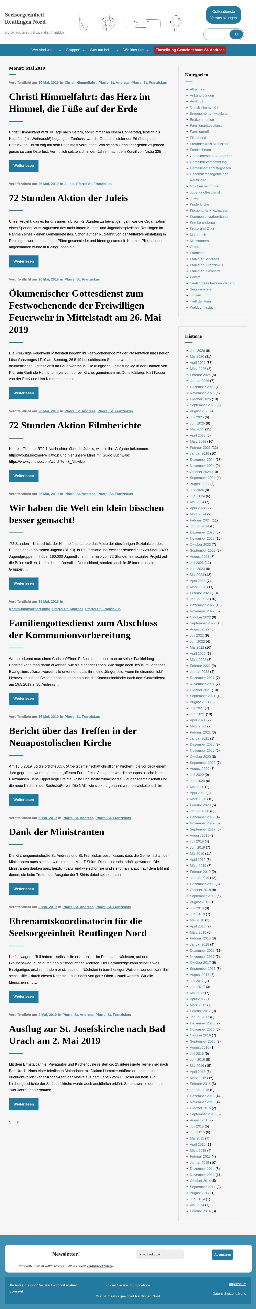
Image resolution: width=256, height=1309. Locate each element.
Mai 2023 (197, 575)
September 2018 (203, 896)
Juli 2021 (197, 708)
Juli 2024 (197, 490)
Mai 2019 (197, 854)
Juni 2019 (197, 847)
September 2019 (203, 829)
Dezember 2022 (202, 605)
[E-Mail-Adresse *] (159, 1254)
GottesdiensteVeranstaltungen (223, 15)
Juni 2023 (197, 569)
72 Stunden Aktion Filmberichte (75, 425)
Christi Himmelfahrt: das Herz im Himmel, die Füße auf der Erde (79, 102)
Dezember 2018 (202, 884)
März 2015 (198, 1151)
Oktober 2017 (200, 963)
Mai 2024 (197, 502)
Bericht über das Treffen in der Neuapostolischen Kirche (72, 736)
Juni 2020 (197, 781)
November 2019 (202, 823)
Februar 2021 (200, 732)
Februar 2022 (200, 666)
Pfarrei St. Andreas (114, 83)
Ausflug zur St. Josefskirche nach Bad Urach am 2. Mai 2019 (87, 1034)
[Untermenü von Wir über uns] (148, 50)
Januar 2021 (199, 738)
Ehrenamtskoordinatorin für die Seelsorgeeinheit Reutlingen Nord (78, 927)
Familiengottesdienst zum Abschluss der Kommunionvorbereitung (83, 629)
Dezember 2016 (202, 1023)
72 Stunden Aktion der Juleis (68, 197)
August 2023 (199, 557)
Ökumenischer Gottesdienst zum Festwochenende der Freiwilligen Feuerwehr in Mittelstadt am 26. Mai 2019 (85, 311)
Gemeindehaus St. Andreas (211, 156)
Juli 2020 (197, 775)
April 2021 (198, 720)
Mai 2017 (197, 993)
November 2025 (202, 393)
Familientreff (199, 132)
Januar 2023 (199, 599)
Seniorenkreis (200, 289)
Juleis (69, 184)
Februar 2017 (200, 1011)
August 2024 (199, 484)
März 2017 (198, 1005)
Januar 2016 (199, 1090)
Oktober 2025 (200, 399)
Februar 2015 (200, 1156)
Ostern (195, 247)
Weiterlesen (23, 166)
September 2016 (203, 1041)
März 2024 (198, 514)
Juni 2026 (197, 351)
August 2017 (199, 975)
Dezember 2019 (202, 817)
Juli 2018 (197, 908)
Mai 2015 (197, 1138)
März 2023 (198, 587)
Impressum (237, 1284)
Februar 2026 (200, 375)
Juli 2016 (197, 1054)
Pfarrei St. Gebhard (205, 271)
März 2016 (198, 1078)
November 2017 (202, 957)
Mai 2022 (197, 647)
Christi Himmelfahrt (81, 83)
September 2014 (203, 1187)
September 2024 (203, 478)
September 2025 (203, 405)
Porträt (195, 277)
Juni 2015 (197, 1132)
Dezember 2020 (202, 744)
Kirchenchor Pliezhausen (209, 210)
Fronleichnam (200, 150)
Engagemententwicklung (209, 114)
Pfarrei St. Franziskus (149, 83)
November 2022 (202, 611)
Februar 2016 (200, 1084)
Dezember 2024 (202, 460)
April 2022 (198, 654)
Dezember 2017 (202, 951)
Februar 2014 (200, 1211)
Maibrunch (198, 235)
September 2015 (203, 1114)
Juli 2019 (197, 841)
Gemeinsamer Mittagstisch (210, 168)
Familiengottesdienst (206, 126)
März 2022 (198, 660)
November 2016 (202, 1029)
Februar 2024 (200, 520)
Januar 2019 (199, 878)
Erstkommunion (202, 120)
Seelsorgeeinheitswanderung (212, 283)
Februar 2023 (200, 593)
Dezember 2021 (202, 678)
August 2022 (199, 629)
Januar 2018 (199, 944)
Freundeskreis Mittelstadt (209, 144)
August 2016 (199, 1047)
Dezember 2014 (202, 1169)
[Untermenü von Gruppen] (84, 50)
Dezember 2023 (202, 532)
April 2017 (198, 999)
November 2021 (202, 684)
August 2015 (199, 1120)
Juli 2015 (197, 1126)
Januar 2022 (199, 672)
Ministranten (199, 241)
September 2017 (203, 969)
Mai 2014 (197, 1205)
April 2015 (198, 1144)
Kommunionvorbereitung (29, 609)
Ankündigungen (202, 95)
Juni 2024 (197, 496)
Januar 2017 (199, 1017)
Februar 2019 (200, 872)
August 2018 (199, 902)
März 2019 (198, 866)
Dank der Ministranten (56, 831)
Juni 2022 (197, 642)
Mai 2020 (197, 787)
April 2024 (198, 508)
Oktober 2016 (200, 1035)
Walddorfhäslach (203, 307)
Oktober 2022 (200, 617)
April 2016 (198, 1072)
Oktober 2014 (200, 1181)
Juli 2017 (197, 981)
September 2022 (203, 623)
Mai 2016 (197, 1066)
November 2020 (202, 750)
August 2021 (199, 702)
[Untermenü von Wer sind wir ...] (60, 50)
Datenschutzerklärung (99, 1265)
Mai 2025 (197, 429)
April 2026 (198, 363)
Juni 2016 (197, 1060)
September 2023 (203, 550)
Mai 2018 (197, 920)
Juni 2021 (197, 714)
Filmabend (198, 138)
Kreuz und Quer (202, 229)
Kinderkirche (199, 204)
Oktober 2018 (200, 890)
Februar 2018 (200, 938)
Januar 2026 (199, 381)
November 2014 (202, 1175)
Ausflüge (196, 101)
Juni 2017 (197, 987)
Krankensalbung (202, 222)
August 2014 (199, 1193)
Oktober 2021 (200, 690)
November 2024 (202, 466)
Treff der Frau (200, 301)
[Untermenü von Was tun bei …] (117, 50)
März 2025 (198, 441)
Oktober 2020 (200, 757)
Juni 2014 (197, 1199)
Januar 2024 (199, 526)
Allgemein (197, 89)
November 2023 (202, 538)
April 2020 (198, 793)
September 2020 (203, 763)
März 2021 (198, 726)
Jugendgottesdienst (205, 192)
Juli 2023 (197, 563)
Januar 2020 (199, 811)
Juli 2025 (197, 417)
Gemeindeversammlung (208, 162)
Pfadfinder (198, 253)
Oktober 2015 (200, 1108)
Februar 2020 (200, 805)
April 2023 (198, 581)
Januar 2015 (199, 1163)
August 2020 (199, 769)
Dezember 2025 (202, 387)
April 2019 (198, 860)
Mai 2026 (197, 357)
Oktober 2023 (200, 545)
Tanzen (195, 295)
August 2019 (199, 835)
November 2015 (202, 1102)
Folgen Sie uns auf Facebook (128, 1285)
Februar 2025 (200, 448)
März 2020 (198, 799)
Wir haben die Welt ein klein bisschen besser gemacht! (86, 514)
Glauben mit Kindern (206, 186)
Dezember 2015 (202, 1096)
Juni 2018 (197, 914)
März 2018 (198, 932)
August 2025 (199, 411)
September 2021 (203, 696)
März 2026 (198, 369)
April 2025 (198, 435)
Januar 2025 (199, 453)
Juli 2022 (197, 635)
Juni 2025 (197, 423)
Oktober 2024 (200, 472)
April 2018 (198, 926)
